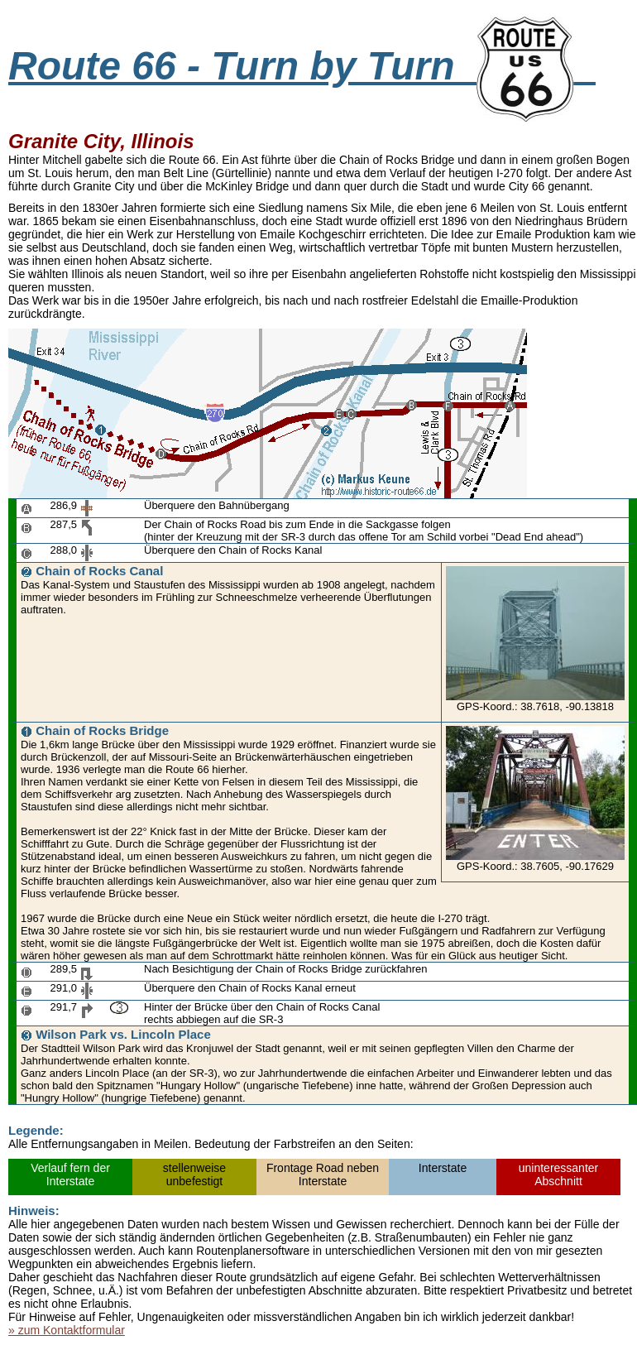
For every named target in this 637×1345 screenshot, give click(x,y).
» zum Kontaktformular (66, 1330)
